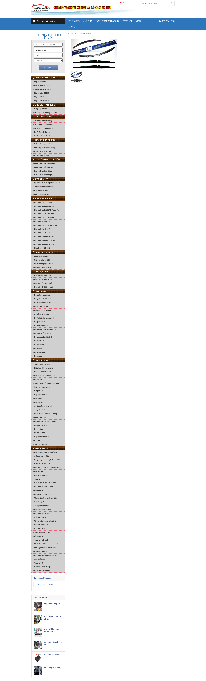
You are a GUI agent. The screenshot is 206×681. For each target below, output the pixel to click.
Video (139, 21)
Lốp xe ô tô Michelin (41, 101)
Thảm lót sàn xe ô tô (42, 364)
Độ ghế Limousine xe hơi (43, 295)
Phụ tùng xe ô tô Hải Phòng (44, 148)
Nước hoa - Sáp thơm (42, 571)
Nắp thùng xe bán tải (42, 190)
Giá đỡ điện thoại (40, 502)
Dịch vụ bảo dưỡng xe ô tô (44, 151)
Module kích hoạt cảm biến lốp (45, 452)
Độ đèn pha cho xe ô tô (43, 303)
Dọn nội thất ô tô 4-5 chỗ (43, 287)
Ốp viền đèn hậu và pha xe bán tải (47, 183)
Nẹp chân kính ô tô (41, 395)
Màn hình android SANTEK (44, 218)
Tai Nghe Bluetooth (41, 506)
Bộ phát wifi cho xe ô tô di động (46, 421)
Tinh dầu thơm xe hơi (42, 532)
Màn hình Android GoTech (44, 244)
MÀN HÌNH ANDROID (44, 198)
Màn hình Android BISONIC (44, 237)
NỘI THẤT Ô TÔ (41, 360)
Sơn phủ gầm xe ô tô (42, 260)
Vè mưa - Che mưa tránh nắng (45, 414)
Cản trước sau (39, 559)
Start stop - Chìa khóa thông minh (47, 544)
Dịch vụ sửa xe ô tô (41, 155)
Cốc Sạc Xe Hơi (40, 517)
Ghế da (37, 440)
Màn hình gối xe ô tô (42, 513)
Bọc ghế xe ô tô (40, 402)
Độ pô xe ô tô (39, 341)
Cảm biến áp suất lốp (42, 567)
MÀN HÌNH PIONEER (42, 248)
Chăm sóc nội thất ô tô (42, 268)
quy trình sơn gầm (52, 604)
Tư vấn (72, 27)
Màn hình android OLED (43, 233)
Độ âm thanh (39, 345)
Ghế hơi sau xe (39, 529)
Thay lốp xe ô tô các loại (43, 89)
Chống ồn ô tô (39, 433)
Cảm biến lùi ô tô (40, 551)
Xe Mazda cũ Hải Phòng (43, 121)
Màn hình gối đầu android (43, 221)
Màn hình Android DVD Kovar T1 (46, 210)
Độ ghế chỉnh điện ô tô (42, 299)
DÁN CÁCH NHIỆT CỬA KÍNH (47, 159)
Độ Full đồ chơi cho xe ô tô (44, 318)
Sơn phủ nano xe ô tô (42, 387)
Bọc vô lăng (38, 429)
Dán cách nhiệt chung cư (43, 175)
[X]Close (122, 2)
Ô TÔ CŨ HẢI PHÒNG (44, 117)
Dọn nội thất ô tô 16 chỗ (43, 283)
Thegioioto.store (44, 584)
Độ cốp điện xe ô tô (41, 314)
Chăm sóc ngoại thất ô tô (43, 264)
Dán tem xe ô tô (40, 471)
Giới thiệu (88, 21)
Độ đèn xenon (39, 352)
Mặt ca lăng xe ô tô (41, 475)
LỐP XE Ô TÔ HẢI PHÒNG (46, 78)
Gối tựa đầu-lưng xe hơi (43, 406)
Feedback (127, 21)
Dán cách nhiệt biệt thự (43, 171)
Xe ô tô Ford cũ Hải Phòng (44, 128)
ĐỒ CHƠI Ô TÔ (41, 448)
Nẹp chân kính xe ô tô (42, 509)
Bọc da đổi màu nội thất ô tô (44, 376)
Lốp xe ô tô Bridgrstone (43, 97)
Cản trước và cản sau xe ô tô (45, 483)
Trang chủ (74, 21)
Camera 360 (38, 563)
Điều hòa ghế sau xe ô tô (43, 368)
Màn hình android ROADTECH (45, 225)
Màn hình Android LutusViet (44, 240)
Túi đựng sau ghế (40, 444)
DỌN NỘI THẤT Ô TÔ (44, 272)
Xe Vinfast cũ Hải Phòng (43, 132)
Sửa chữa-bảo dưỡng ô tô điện (45, 113)
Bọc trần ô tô (39, 398)
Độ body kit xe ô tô (41, 326)
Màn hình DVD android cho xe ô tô (47, 555)
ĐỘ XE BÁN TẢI (41, 179)
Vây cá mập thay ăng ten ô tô (45, 521)
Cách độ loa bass (51, 655)
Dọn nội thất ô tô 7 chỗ (42, 276)
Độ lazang (38, 356)
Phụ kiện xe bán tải (41, 194)
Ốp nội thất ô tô (40, 379)
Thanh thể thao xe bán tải (43, 187)
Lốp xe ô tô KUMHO (41, 93)
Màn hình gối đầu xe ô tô (43, 487)
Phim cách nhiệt (40, 418)
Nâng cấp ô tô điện (41, 109)
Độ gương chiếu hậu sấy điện (45, 329)
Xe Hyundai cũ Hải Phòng (43, 136)
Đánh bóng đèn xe (41, 256)
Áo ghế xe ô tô (39, 410)
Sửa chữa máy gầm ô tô (43, 144)
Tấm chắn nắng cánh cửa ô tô (45, 498)
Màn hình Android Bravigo (44, 206)
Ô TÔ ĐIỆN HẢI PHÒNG (45, 105)
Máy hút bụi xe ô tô (41, 525)
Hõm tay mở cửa (40, 425)
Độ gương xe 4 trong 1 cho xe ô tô (47, 460)
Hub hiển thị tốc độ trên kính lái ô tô (47, 468)
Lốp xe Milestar (40, 82)
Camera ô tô (38, 479)
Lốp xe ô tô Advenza (42, 85)
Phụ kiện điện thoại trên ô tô (45, 548)
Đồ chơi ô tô (38, 536)
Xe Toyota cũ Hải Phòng (43, 124)
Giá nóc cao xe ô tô (41, 456)
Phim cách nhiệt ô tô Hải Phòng (46, 163)
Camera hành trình (41, 540)
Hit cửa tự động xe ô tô (42, 333)
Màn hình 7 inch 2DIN (42, 229)
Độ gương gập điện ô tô (43, 337)
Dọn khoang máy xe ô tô (43, 279)
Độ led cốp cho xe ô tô (42, 306)
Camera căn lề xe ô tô (42, 464)
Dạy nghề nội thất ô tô (107, 21)
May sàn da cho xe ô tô (43, 372)
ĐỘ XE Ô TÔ (40, 291)
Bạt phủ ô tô (38, 391)
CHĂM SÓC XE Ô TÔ (44, 252)
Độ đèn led (38, 348)
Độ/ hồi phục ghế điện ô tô (44, 310)
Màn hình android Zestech (44, 214)
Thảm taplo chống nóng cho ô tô (46, 383)
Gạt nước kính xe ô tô (42, 494)
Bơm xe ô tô (38, 490)
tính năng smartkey (52, 667)
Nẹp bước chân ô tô (41, 437)
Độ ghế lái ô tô (39, 322)
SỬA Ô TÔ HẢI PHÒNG (45, 140)
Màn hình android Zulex (43, 202)
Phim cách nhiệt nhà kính (43, 167)
